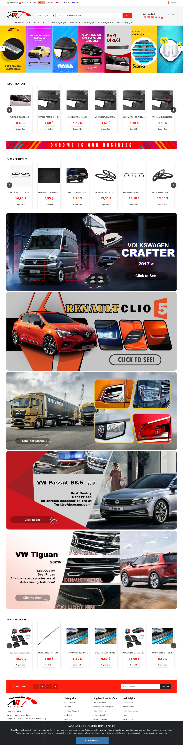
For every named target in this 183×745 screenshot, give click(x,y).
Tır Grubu (67, 707)
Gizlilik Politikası (99, 711)
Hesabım (173, 3)
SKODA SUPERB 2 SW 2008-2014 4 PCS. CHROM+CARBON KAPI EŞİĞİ (77, 653)
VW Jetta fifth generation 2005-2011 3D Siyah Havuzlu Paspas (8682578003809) (134, 653)
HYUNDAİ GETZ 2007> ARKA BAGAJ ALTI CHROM (49, 653)
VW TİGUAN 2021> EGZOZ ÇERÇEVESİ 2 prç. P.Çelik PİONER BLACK (20, 192)
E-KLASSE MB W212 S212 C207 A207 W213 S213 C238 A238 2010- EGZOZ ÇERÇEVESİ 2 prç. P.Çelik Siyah (134, 192)
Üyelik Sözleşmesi (100, 719)
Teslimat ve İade (99, 702)
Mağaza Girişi (128, 719)
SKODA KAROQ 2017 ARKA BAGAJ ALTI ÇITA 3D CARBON (134, 117)
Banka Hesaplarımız (130, 711)
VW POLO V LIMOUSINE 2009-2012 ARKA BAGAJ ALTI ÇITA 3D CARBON (162, 117)
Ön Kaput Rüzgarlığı (71, 711)
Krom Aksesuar (70, 702)
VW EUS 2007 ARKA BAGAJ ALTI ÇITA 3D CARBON (105, 117)
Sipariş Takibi (128, 702)
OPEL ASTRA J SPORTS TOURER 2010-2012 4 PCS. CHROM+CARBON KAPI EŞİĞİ (105, 653)
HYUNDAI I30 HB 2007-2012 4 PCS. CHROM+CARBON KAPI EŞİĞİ (162, 653)
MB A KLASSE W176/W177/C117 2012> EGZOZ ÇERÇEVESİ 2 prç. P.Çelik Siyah (162, 192)
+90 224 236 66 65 (151, 17)
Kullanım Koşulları (100, 715)
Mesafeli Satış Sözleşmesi (103, 707)
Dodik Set (68, 715)
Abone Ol (165, 687)
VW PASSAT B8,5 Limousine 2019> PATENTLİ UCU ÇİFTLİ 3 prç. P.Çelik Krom (77, 192)
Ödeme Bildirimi (128, 707)
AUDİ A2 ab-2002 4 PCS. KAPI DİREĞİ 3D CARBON (20, 117)
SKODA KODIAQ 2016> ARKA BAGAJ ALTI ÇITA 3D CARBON (77, 117)
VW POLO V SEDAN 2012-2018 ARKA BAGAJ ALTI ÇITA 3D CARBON (49, 117)
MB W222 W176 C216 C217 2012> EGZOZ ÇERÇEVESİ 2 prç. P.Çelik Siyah (105, 192)
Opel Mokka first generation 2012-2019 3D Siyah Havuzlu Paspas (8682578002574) (20, 653)
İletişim (125, 715)
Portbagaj (68, 719)
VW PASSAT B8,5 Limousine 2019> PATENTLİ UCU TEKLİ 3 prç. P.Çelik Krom (49, 192)
